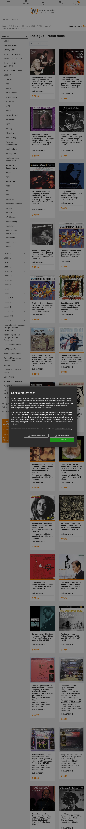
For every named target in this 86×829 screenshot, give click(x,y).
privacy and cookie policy (63, 429)
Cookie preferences (36, 436)
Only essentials (62, 436)
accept (62, 440)
